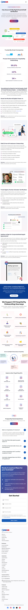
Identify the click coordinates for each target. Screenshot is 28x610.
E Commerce (4, 564)
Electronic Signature (5, 589)
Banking (3, 560)
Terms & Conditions (5, 540)
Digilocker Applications (6, 548)
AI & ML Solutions (5, 551)
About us (3, 534)
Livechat (3, 597)
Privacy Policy (4, 537)
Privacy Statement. (7, 517)
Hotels (3, 567)
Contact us (14, 423)
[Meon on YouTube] (20, 608)
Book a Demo (14, 20)
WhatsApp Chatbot (5, 594)
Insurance (3, 568)
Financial (3, 559)
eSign (7, 251)
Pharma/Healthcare (5, 570)
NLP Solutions (4, 553)
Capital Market (4, 557)
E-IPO (3, 600)
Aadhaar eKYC (4, 588)
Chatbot (3, 596)
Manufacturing (4, 562)
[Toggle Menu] (26, 2)
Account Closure (5, 599)
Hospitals (3, 565)
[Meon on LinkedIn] (14, 608)
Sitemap (3, 539)
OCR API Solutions (5, 550)
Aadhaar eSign (18, 111)
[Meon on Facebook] (8, 608)
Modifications (4, 546)
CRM (3, 591)
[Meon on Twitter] (17, 608)
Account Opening (5, 545)
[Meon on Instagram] (11, 608)
